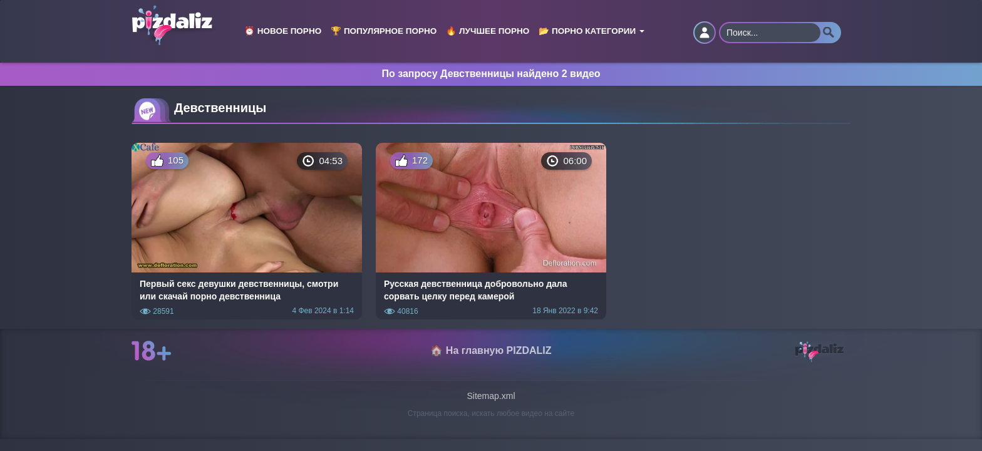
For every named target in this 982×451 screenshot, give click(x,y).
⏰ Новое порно (282, 31)
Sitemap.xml (491, 396)
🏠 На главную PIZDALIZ (490, 350)
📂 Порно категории (591, 31)
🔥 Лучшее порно (487, 31)
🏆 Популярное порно (384, 31)
